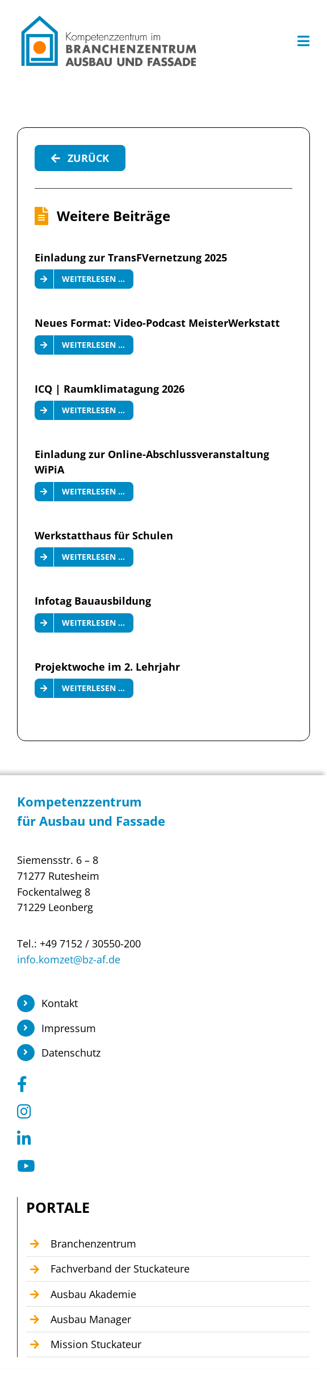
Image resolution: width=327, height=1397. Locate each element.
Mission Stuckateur (96, 1344)
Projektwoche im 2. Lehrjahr (107, 666)
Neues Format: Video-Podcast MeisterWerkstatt (157, 323)
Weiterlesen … (93, 278)
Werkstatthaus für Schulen (104, 535)
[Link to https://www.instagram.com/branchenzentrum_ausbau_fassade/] (159, 1112)
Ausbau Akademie (93, 1294)
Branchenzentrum (93, 1243)
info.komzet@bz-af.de (68, 959)
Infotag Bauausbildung (93, 601)
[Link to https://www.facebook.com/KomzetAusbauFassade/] (159, 1084)
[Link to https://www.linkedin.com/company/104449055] (159, 1139)
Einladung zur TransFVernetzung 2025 (131, 257)
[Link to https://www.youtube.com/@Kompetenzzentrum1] (159, 1166)
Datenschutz (70, 1052)
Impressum (68, 1028)
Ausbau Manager (91, 1319)
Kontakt (59, 1003)
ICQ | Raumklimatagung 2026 (110, 389)
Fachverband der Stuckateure (120, 1268)
